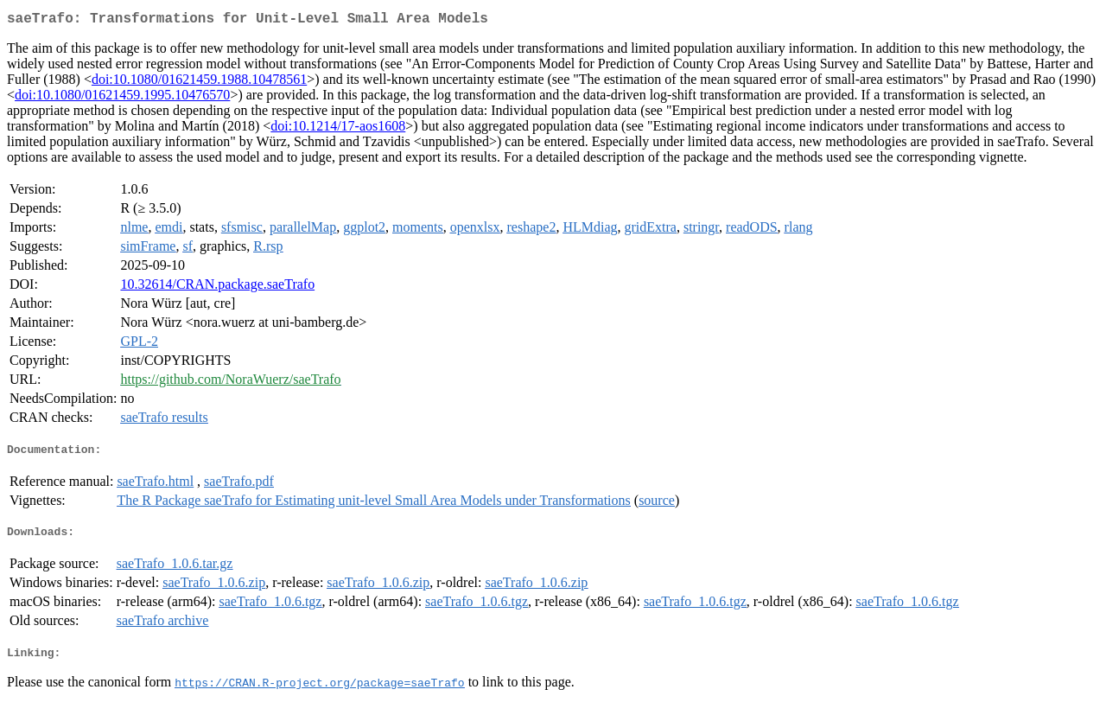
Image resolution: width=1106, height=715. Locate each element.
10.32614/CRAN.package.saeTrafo (217, 287)
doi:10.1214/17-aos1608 (337, 129)
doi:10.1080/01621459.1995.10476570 (122, 98)
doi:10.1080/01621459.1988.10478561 (199, 82)
